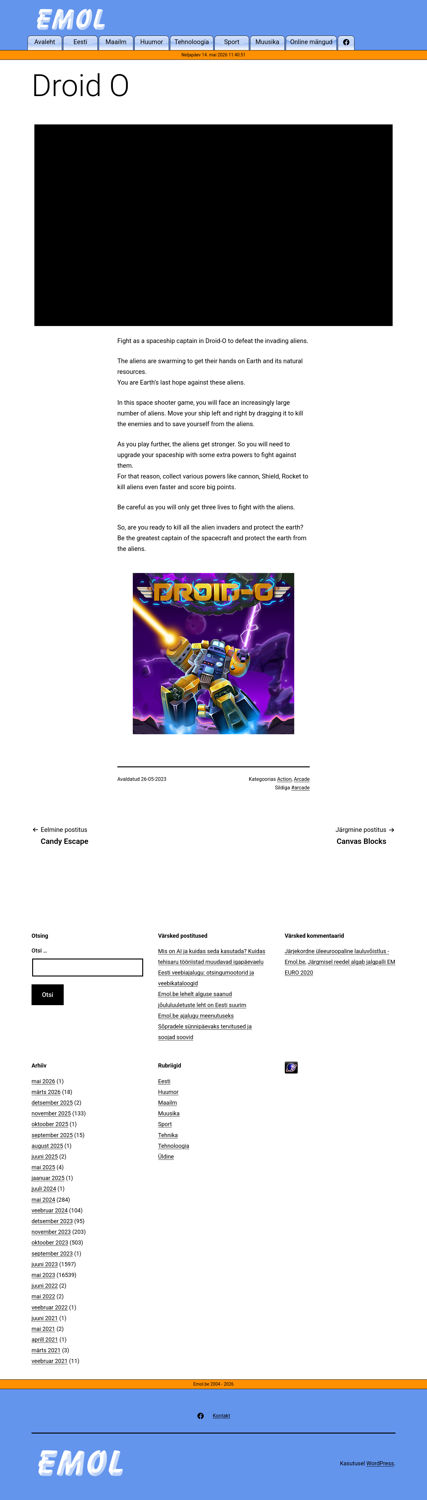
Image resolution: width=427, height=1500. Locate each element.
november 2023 (51, 1231)
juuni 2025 (45, 1156)
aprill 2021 (45, 1339)
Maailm (167, 1102)
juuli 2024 (44, 1188)
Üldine (166, 1156)
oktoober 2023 (50, 1242)
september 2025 (52, 1135)
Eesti (164, 1081)
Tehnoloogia (173, 1145)
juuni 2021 (45, 1318)
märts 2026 (46, 1092)
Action (284, 779)
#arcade (300, 788)
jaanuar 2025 (48, 1178)
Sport (165, 1124)
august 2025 (47, 1145)
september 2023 (52, 1253)
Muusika (168, 1113)
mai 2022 (43, 1296)
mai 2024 (43, 1199)
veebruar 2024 (50, 1210)
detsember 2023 (52, 1221)
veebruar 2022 (50, 1307)
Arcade (302, 779)
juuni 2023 (45, 1264)
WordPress (380, 1463)
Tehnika (168, 1135)
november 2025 (51, 1113)
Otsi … (39, 950)
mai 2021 (43, 1328)
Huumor (168, 1092)
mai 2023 (43, 1275)
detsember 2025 (52, 1102)
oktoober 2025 (50, 1124)
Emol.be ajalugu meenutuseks (196, 1015)
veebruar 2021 (50, 1361)
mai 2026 (43, 1081)
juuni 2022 (45, 1285)
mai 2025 (43, 1167)
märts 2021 (46, 1350)
